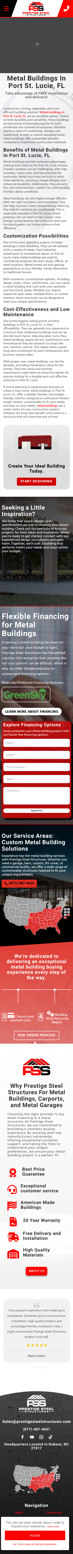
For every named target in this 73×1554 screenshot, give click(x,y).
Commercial (54, 1512)
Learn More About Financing (31, 712)
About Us (36, 1271)
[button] (29, 1042)
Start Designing (36, 481)
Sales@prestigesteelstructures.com (36, 1421)
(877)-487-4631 (21, 883)
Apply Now (36, 811)
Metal (19, 1512)
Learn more (53, 1526)
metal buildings (47, 405)
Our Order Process (36, 1035)
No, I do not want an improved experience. (35, 1544)
